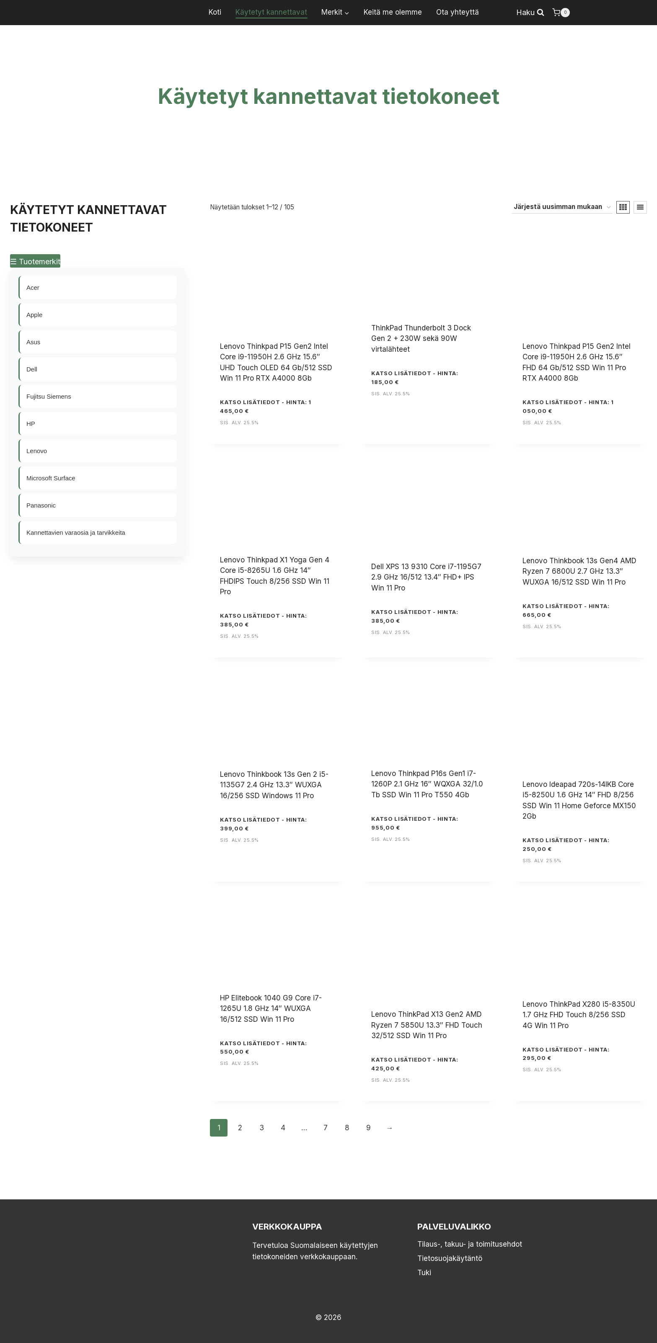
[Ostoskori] (561, 12)
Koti (215, 12)
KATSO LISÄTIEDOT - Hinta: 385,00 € (263, 620)
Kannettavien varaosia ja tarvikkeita (76, 532)
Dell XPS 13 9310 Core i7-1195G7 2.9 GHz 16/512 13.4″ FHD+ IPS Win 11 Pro (426, 577)
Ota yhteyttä (457, 12)
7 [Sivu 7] (325, 1128)
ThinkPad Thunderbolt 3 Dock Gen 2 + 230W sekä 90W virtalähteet (421, 338)
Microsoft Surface (51, 478)
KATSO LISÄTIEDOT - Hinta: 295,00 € (565, 1054)
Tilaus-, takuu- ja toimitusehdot (469, 1244)
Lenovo (37, 450)
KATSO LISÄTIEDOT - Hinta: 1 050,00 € (568, 406)
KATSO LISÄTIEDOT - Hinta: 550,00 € (263, 1047)
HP (31, 423)
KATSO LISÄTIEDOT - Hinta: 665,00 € (565, 610)
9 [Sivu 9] (368, 1128)
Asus (34, 341)
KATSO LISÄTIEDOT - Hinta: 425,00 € (414, 1064)
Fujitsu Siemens (49, 396)
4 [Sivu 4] (283, 1128)
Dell (32, 369)
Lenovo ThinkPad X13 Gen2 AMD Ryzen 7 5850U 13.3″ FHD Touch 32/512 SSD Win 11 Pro (426, 1025)
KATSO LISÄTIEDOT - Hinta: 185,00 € (414, 377)
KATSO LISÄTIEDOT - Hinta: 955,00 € (414, 823)
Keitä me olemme (393, 12)
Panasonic (41, 505)
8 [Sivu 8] (347, 1128)
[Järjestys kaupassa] (562, 207)
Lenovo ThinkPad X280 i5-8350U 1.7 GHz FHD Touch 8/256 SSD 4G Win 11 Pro (578, 1015)
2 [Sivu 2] (240, 1128)
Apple (35, 314)
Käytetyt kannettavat (271, 12)
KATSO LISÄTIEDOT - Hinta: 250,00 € (565, 844)
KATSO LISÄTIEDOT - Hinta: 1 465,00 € (265, 406)
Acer (33, 287)
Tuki (424, 1272)
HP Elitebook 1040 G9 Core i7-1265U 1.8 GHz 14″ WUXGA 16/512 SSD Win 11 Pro (271, 1008)
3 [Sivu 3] (261, 1128)
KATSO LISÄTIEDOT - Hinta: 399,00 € (263, 824)
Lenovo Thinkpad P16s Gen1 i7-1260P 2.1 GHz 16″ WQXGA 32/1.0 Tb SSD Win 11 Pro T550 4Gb (427, 784)
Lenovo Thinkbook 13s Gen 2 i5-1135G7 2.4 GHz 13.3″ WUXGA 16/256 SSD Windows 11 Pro (274, 785)
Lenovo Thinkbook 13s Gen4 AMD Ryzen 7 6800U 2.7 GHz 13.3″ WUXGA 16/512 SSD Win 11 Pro (579, 571)
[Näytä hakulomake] (530, 13)
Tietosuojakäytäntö (449, 1258)
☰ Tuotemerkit (35, 261)
